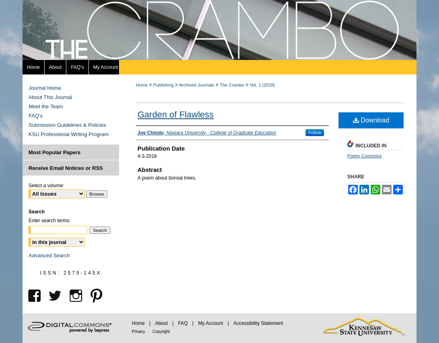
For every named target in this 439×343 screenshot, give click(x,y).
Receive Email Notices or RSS (66, 168)
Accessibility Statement (258, 323)
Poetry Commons (364, 155)
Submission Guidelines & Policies (67, 125)
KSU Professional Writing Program (69, 134)
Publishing (163, 85)
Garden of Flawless (175, 115)
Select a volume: (46, 185)
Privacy (139, 331)
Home (142, 85)
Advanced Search (49, 255)
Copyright (161, 331)
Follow (314, 132)
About (162, 323)
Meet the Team (46, 106)
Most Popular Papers (54, 152)
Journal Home (45, 88)
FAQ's (36, 116)
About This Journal (50, 97)
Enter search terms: (50, 220)
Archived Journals (196, 85)
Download (371, 120)
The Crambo (232, 85)
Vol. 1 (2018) (262, 85)
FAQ (183, 323)
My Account (211, 323)
